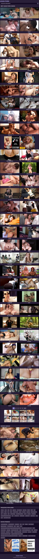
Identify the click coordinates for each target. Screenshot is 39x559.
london (12, 531)
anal (1, 513)
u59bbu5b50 (22, 515)
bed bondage (13, 513)
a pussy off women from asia (6, 515)
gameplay (8, 530)
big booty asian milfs (14, 530)
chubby (26, 524)
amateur (29, 513)
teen (12, 515)
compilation (17, 524)
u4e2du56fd (34, 531)
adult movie (33, 515)
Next (25, 408)
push (2, 517)
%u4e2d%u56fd (11, 524)
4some (25, 513)
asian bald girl (31, 524)
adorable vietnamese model (5, 533)
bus (8, 511)
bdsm (5, 511)
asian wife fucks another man (27, 528)
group (20, 511)
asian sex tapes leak (31, 535)
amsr (21, 526)
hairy (37, 515)
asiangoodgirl (25, 535)
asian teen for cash (7, 517)
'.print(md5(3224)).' (4, 524)
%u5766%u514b (10, 526)
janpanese (8, 531)
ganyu (18, 526)
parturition (3, 537)
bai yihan (5, 513)
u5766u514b (17, 515)
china (11, 511)
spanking (28, 511)
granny (2, 511)
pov (23, 524)
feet (32, 530)
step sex (20, 535)
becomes (23, 511)
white (34, 528)
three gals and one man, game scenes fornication (9, 535)
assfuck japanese (34, 511)
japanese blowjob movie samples (17, 533)
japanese (35, 530)
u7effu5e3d (33, 513)
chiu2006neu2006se (19, 513)
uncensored (3, 531)
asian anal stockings (17, 531)
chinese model (15, 511)
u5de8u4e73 (27, 515)
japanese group (3, 526)
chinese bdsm (3, 530)
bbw (8, 513)
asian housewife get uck (26, 530)
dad (20, 524)
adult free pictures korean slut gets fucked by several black (11, 528)
